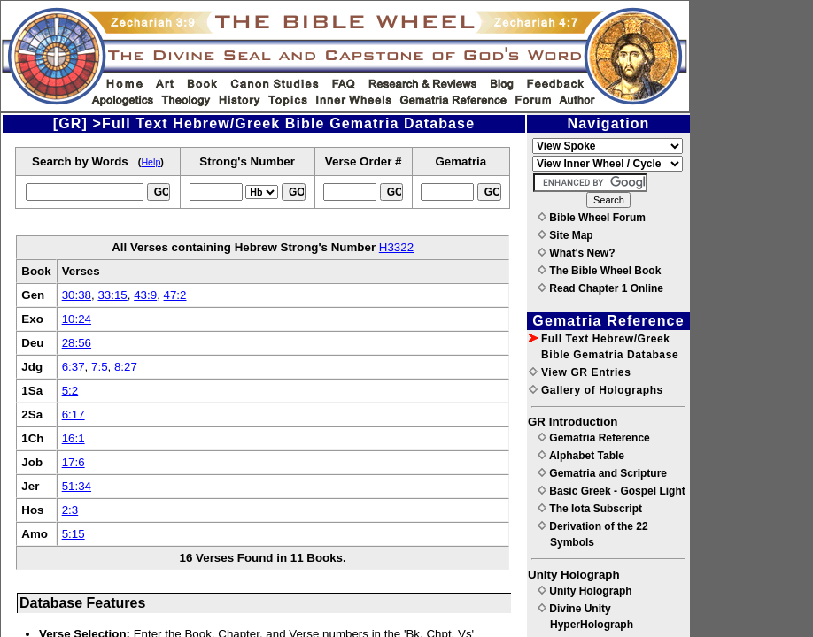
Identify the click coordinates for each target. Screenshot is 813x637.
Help (150, 162)
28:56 (76, 342)
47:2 (175, 295)
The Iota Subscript (590, 509)
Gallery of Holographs (596, 390)
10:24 (76, 319)
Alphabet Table (581, 455)
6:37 (73, 366)
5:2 (70, 390)
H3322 (396, 247)
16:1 (73, 438)
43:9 (145, 295)
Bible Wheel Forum (592, 217)
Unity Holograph (585, 591)
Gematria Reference (594, 438)
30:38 (76, 295)
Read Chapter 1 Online (600, 288)
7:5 (99, 366)
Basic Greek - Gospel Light (611, 491)
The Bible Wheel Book (599, 271)
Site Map (565, 235)
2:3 (70, 510)
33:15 (112, 295)
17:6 (73, 462)
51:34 (76, 486)
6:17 (73, 414)
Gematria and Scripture (602, 473)
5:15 (73, 534)
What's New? (577, 253)
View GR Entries (580, 372)
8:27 (125, 366)
